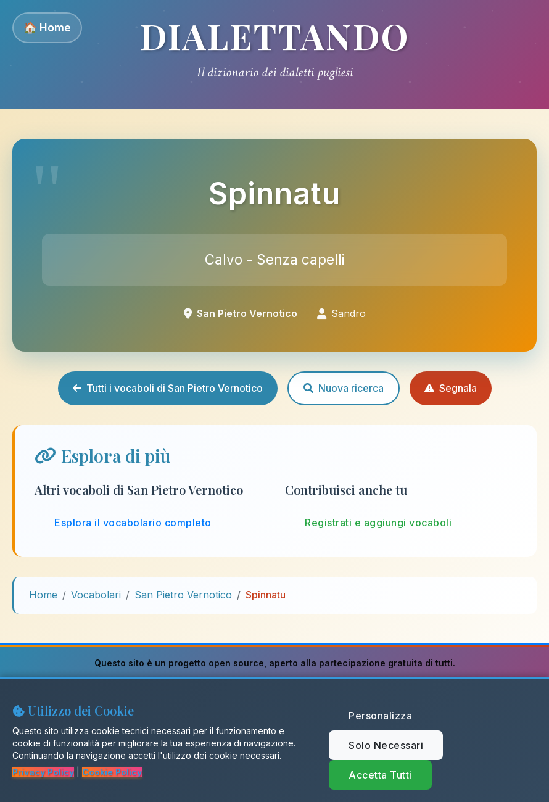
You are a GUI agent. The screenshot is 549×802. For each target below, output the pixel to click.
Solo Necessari (386, 745)
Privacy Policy (43, 772)
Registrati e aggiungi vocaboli (378, 522)
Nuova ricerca (343, 388)
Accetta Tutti (380, 775)
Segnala (450, 388)
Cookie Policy (112, 772)
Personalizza (380, 715)
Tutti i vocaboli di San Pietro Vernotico (168, 388)
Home (43, 595)
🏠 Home (47, 27)
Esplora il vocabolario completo (133, 522)
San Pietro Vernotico (183, 595)
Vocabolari (96, 595)
